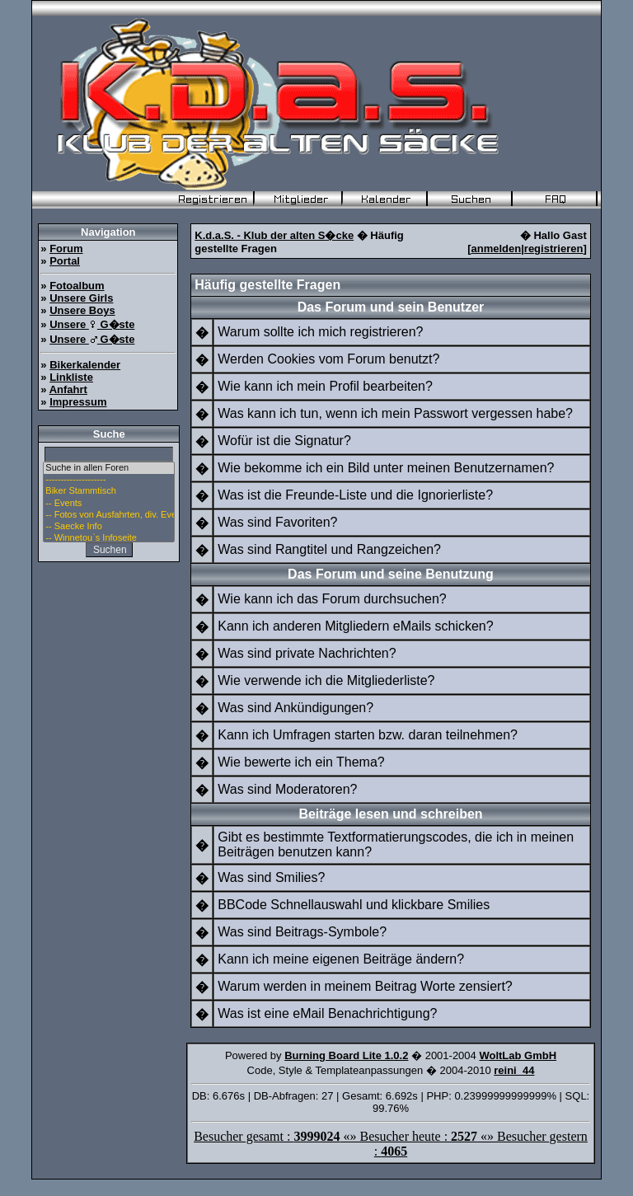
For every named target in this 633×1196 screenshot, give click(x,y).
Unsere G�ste (91, 324)
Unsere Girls (81, 298)
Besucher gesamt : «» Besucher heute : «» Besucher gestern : (391, 1143)
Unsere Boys (82, 310)
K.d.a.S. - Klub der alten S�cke (274, 235)
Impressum (77, 402)
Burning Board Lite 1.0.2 (346, 1055)
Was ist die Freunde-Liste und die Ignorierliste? (355, 495)
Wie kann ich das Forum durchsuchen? (332, 599)
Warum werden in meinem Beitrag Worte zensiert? (365, 986)
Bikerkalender (84, 365)
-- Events (109, 503)
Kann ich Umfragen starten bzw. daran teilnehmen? (368, 735)
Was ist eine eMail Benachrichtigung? (327, 1013)
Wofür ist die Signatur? (284, 441)
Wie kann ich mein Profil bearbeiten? (325, 386)
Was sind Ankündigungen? (295, 708)
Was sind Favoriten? (277, 522)
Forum (65, 248)
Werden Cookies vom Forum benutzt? (328, 359)
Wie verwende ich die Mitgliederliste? (326, 680)
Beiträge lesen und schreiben (390, 814)
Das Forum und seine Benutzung (391, 574)
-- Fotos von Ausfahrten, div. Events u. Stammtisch (109, 515)
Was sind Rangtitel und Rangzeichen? (329, 549)
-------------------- (109, 479)
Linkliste (71, 377)
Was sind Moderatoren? (287, 789)
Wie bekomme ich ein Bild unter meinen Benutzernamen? (386, 468)
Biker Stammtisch (109, 491)
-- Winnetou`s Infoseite (109, 538)
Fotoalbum (76, 285)
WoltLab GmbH (517, 1055)
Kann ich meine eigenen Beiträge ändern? (341, 959)
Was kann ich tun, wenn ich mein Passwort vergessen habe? (395, 413)
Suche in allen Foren (109, 468)
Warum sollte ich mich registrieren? (320, 332)
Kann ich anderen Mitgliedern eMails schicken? (355, 626)
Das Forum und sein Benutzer (391, 307)
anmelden (496, 248)
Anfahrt (68, 389)
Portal (64, 261)
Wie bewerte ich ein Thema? (301, 762)
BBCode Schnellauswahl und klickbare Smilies (354, 905)
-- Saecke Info (109, 526)
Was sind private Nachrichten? (307, 653)
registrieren (554, 248)
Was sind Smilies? (271, 877)
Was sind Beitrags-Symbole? (302, 932)
